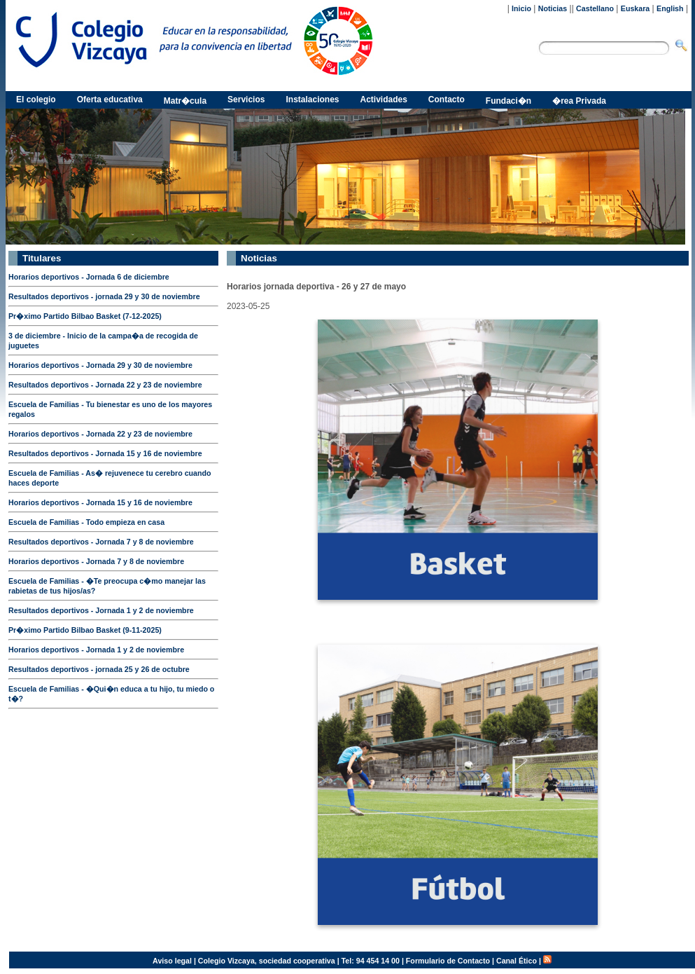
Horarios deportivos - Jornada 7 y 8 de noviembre (96, 561)
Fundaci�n (508, 101)
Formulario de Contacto (448, 960)
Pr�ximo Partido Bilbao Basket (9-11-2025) (85, 630)
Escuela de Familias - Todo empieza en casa (86, 522)
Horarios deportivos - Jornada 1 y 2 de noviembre (96, 649)
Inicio (521, 8)
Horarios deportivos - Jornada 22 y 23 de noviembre (100, 434)
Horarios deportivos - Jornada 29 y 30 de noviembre (100, 365)
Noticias (552, 8)
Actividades (383, 99)
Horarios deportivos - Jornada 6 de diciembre (88, 277)
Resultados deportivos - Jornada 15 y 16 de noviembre (105, 453)
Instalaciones (312, 99)
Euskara (635, 8)
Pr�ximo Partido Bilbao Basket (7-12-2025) (85, 316)
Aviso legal (172, 960)
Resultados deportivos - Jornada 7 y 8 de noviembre (101, 541)
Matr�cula (185, 101)
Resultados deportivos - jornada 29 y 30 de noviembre (104, 296)
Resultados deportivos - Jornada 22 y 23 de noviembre (105, 384)
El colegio (36, 99)
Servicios (246, 99)
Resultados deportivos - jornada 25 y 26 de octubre (99, 669)
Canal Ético (516, 960)
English (670, 8)
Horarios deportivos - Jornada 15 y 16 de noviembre (100, 502)
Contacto (446, 99)
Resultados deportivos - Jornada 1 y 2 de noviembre (101, 610)
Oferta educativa (110, 99)
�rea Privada (579, 101)
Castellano (595, 8)
